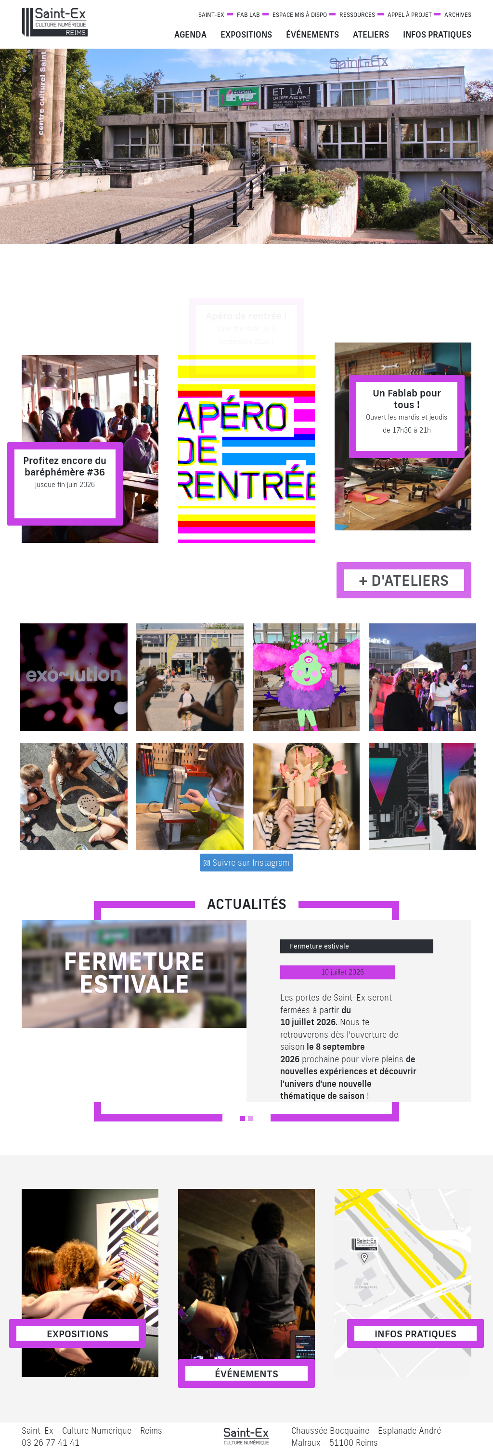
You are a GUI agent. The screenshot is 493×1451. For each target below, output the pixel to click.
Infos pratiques (437, 34)
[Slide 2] (250, 1118)
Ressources (357, 14)
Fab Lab (248, 14)
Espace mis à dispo (299, 14)
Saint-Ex (211, 14)
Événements (312, 34)
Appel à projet (410, 14)
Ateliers (371, 34)
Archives (457, 14)
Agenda (190, 34)
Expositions (246, 34)
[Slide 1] (242, 1118)
